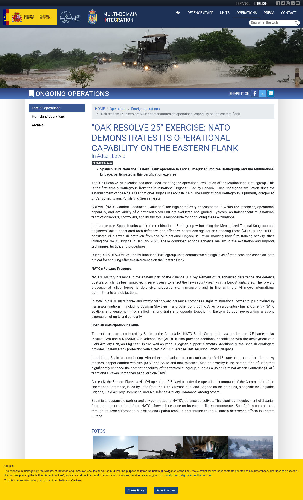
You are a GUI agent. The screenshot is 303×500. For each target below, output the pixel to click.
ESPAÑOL (243, 4)
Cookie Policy (136, 490)
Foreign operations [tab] (46, 108)
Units (225, 13)
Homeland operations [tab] (48, 116)
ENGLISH (261, 4)
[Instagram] (288, 3)
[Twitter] (283, 3)
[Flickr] (293, 3)
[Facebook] (278, 3)
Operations (246, 13)
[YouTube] (298, 3)
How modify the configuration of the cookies (185, 475)
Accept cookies (166, 490)
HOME (100, 109)
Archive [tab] (37, 125)
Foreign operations (145, 109)
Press (269, 13)
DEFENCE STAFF (200, 13)
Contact (288, 13)
